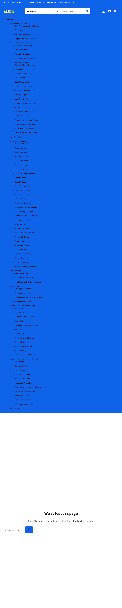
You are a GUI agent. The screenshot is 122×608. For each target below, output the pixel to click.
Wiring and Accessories (24, 404)
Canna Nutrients (21, 177)
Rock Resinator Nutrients (24, 254)
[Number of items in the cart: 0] (109, 11)
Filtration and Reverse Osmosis (27, 325)
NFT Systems (20, 329)
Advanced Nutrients (22, 144)
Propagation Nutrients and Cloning (28, 297)
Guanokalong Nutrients (24, 211)
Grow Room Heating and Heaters (28, 387)
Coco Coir (19, 30)
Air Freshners (20, 362)
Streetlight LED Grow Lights (25, 124)
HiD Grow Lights (21, 94)
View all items (15, 408)
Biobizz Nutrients (21, 156)
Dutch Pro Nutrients (22, 186)
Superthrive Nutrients (23, 262)
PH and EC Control (22, 237)
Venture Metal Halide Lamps (26, 133)
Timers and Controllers (24, 346)
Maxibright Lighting (22, 107)
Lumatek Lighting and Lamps (26, 103)
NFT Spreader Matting (23, 34)
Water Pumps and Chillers (25, 355)
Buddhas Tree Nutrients (24, 169)
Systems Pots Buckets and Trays (22, 305)
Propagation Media (22, 293)
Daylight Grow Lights (23, 73)
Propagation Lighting (23, 289)
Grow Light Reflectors (23, 86)
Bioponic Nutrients (22, 161)
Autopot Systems (21, 312)
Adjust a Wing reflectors (24, 65)
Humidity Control (21, 395)
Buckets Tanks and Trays (24, 317)
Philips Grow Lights (22, 116)
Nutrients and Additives (19, 141)
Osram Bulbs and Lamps (24, 111)
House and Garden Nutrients (26, 216)
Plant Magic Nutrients (23, 245)
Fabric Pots (19, 321)
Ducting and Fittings (22, 374)
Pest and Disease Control (24, 277)
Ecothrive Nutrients (22, 194)
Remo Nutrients (21, 249)
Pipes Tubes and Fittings (24, 338)
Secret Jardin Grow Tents (25, 58)
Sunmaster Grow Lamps (24, 128)
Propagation (14, 286)
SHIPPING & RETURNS (96, 2)
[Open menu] (115, 11)
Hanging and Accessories (25, 90)
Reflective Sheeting (22, 54)
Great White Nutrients (23, 203)
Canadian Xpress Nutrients (25, 173)
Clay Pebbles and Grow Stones (27, 26)
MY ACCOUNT (113, 2)
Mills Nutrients (20, 224)
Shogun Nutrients (21, 258)
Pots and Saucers (22, 342)
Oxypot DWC (20, 333)
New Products (15, 137)
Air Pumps (19, 308)
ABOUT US (81, 2)
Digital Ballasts (20, 78)
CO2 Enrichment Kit (22, 370)
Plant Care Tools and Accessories (28, 282)
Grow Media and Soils (18, 23)
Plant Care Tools (16, 271)
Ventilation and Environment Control (24, 359)
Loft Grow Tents (21, 50)
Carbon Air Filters (22, 366)
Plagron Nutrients (22, 241)
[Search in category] (42, 11)
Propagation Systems (23, 301)
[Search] (87, 11)
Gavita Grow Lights (22, 82)
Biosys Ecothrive (21, 165)
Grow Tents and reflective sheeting (23, 43)
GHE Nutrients (20, 199)
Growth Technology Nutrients (26, 207)
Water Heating (20, 350)
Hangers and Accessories (25, 391)
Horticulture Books (22, 273)
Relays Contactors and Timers (26, 120)
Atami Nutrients (21, 152)
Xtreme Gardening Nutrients (26, 266)
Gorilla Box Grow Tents (24, 45)
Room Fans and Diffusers (25, 400)
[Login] (103, 11)
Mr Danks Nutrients (22, 228)
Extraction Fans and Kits (24, 378)
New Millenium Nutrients (24, 232)
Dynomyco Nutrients (23, 190)
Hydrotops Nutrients (23, 220)
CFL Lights (19, 69)
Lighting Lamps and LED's (20, 62)
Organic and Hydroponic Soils (26, 38)
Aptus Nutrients (21, 148)
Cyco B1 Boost (20, 182)
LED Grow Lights (21, 99)
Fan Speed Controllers (23, 383)
